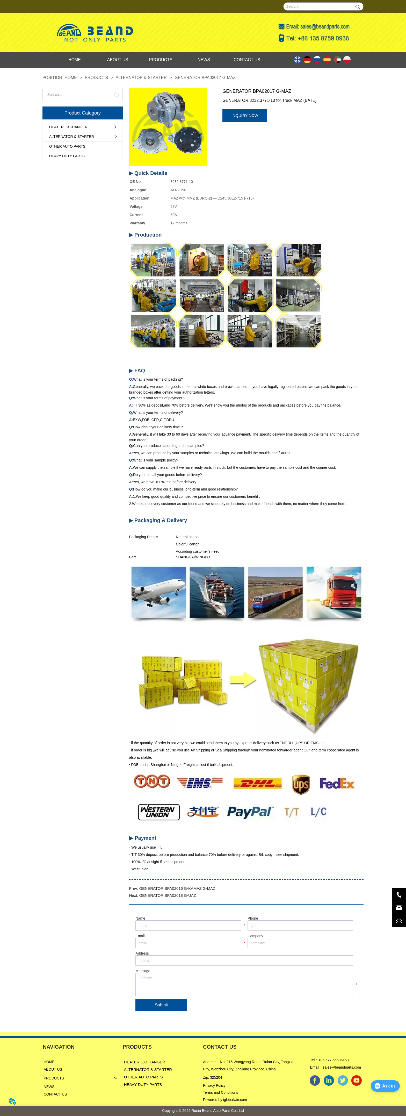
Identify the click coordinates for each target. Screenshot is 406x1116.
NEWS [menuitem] (204, 60)
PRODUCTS (96, 77)
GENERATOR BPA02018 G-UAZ (167, 895)
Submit (161, 1005)
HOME (70, 77)
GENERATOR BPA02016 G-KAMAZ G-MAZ (177, 888)
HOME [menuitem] (74, 60)
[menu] (161, 59)
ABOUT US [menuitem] (117, 60)
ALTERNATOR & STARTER (141, 77)
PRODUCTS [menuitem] (160, 60)
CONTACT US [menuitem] (247, 60)
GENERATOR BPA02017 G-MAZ (204, 77)
